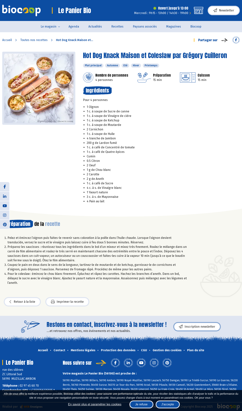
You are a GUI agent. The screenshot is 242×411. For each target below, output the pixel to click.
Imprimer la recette (67, 302)
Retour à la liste (22, 302)
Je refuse (141, 404)
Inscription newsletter (197, 327)
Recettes (117, 26)
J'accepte (167, 404)
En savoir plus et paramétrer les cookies (94, 404)
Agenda (74, 26)
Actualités (95, 26)
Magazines (173, 26)
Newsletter (223, 10)
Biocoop (195, 26)
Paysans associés (145, 26)
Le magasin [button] (48, 26)
